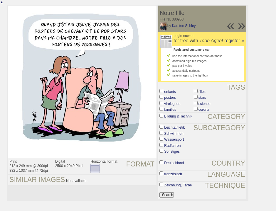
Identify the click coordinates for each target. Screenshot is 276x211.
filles (202, 92)
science (204, 104)
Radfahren (172, 146)
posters (170, 98)
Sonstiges (172, 151)
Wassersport (174, 139)
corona (203, 110)
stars (202, 98)
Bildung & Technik (178, 116)
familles (170, 110)
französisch (173, 174)
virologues (172, 104)
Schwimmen (173, 134)
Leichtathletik (174, 127)
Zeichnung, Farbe (178, 185)
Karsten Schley (184, 26)
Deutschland (174, 163)
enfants (170, 92)
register (234, 40)
